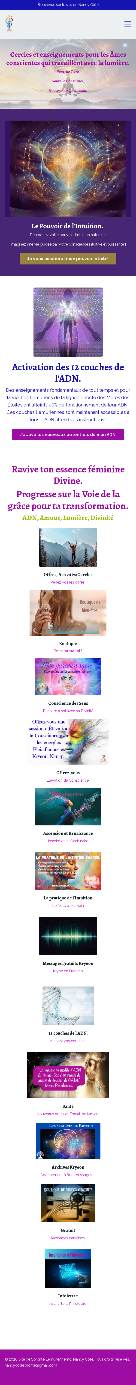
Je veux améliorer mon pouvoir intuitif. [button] (68, 258)
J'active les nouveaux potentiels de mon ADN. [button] (68, 434)
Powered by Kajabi (68, 1373)
